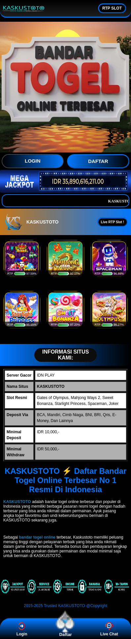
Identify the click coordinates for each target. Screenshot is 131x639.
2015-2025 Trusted (40, 605)
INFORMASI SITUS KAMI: (62, 354)
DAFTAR (98, 161)
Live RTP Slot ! (112, 222)
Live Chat (109, 629)
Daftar (65, 629)
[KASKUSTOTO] (65, 594)
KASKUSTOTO (71, 605)
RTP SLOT (112, 8)
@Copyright (96, 605)
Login (21, 629)
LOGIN (33, 161)
